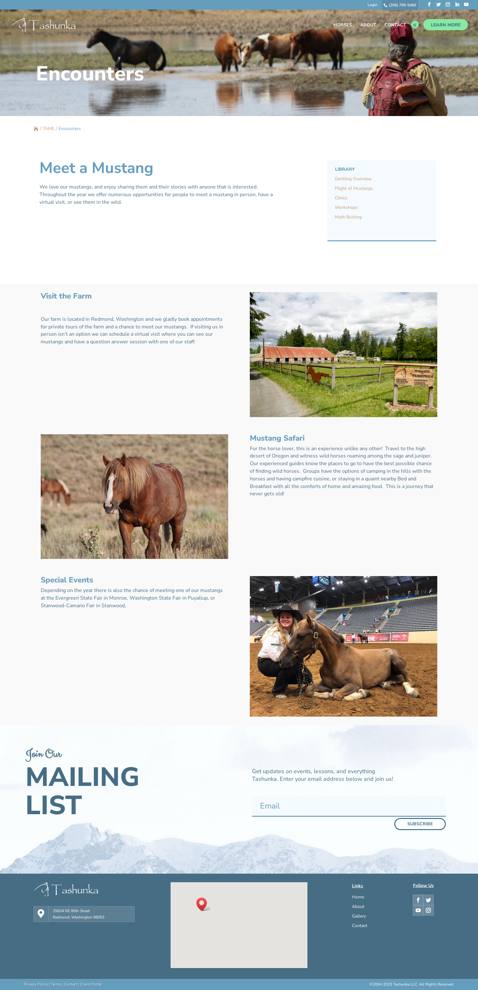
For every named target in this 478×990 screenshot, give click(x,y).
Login (372, 5)
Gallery (359, 916)
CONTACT (395, 25)
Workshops (346, 207)
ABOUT (368, 25)
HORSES (343, 25)
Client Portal (91, 984)
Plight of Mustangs (354, 188)
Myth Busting (348, 217)
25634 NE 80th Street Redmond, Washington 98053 (78, 914)
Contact (359, 926)
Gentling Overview (353, 179)
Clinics (341, 198)
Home (358, 897)
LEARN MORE (445, 25)
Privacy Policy (36, 984)
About (358, 907)
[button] (203, 904)
